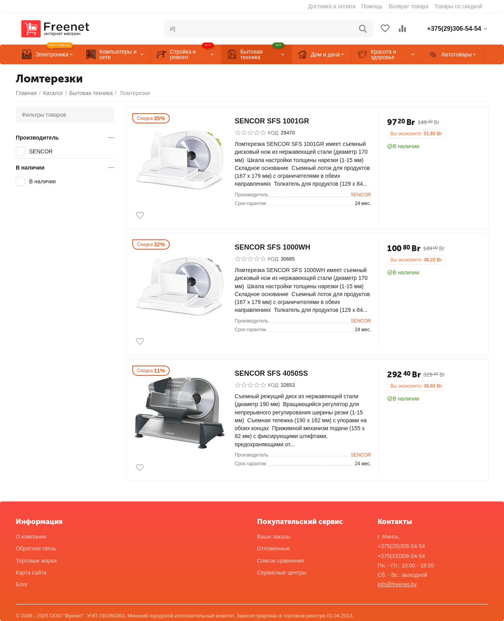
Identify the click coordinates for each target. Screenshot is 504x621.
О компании (31, 536)
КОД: (274, 133)
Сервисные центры (281, 572)
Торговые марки (36, 561)
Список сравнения (280, 561)
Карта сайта (31, 572)
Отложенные (273, 548)
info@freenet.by (397, 584)
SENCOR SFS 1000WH (272, 247)
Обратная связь (36, 548)
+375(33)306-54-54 (401, 556)
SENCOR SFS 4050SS (271, 373)
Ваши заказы (274, 536)
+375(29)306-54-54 (401, 546)
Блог (22, 584)
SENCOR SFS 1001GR (272, 121)
